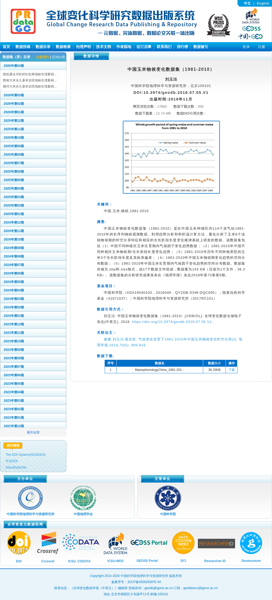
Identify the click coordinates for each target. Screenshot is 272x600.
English (263, 3)
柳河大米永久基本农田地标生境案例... (30, 86)
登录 (246, 47)
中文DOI (12, 461)
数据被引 (200, 47)
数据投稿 (22, 47)
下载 (231, 370)
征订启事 (144, 47)
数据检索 (63, 47)
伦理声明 (83, 47)
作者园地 (123, 47)
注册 (261, 47)
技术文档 (103, 47)
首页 (6, 47)
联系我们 (164, 47)
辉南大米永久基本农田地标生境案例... (30, 80)
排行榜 (182, 47)
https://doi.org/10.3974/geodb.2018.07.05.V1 (172, 322)
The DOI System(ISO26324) (26, 455)
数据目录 (43, 47)
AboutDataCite (16, 467)
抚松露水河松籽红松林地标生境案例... (30, 74)
